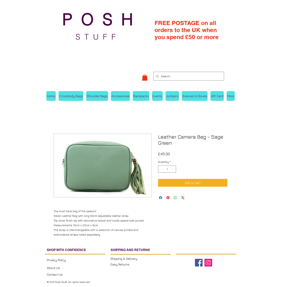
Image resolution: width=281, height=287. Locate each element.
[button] (145, 77)
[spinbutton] (167, 169)
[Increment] (173, 169)
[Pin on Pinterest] (168, 197)
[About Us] (63, 267)
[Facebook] (199, 262)
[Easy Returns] (126, 264)
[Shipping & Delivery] (126, 259)
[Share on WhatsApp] (175, 197)
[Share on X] (183, 197)
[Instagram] (208, 262)
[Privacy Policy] (64, 260)
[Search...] (188, 76)
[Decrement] (161, 169)
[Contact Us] (63, 274)
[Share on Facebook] (160, 197)
